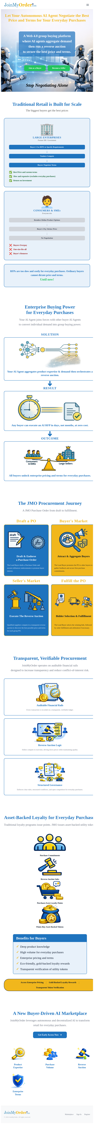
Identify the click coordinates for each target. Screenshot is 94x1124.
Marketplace (69, 1114)
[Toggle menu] (87, 5)
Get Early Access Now (50, 1035)
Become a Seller (58, 68)
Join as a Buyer (35, 68)
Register (87, 1114)
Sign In (79, 1114)
